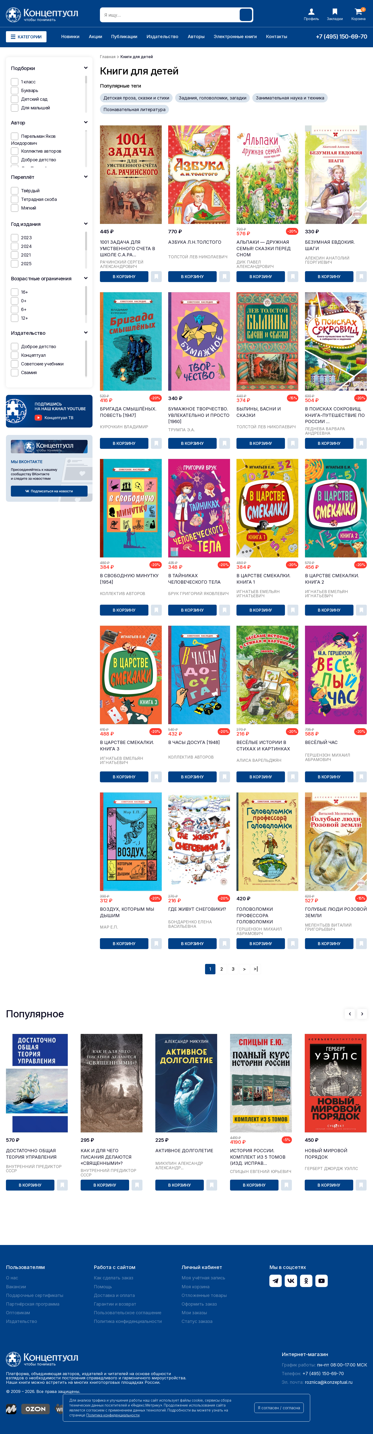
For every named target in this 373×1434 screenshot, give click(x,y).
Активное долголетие (184, 1150)
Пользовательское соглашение (127, 1312)
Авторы (196, 36)
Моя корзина (196, 1286)
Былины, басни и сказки (258, 412)
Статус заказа (197, 1321)
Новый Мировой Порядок (326, 1153)
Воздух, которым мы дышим (127, 912)
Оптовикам (18, 1312)
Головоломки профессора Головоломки (254, 915)
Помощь (103, 1286)
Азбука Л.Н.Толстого (194, 242)
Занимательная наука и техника (290, 97)
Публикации (124, 36)
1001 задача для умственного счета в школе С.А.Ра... (127, 248)
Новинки (70, 36)
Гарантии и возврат (115, 1304)
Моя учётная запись (203, 1277)
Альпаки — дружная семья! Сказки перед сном (263, 248)
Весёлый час (321, 742)
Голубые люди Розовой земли (336, 912)
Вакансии (16, 1286)
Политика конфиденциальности (128, 1321)
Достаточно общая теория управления (31, 1153)
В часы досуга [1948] (194, 742)
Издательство (162, 36)
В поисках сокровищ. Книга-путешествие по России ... (335, 415)
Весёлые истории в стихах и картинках (263, 745)
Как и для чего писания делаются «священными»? (106, 1157)
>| (256, 969)
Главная (108, 56)
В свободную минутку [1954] (129, 578)
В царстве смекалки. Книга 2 (332, 578)
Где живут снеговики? (197, 909)
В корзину (124, 276)
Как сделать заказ (113, 1277)
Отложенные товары (204, 1295)
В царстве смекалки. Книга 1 (263, 578)
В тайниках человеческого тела (194, 578)
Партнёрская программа (32, 1304)
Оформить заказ (199, 1304)
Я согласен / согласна (279, 1407)
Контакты (276, 36)
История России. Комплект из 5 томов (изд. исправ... (257, 1157)
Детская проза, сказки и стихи (136, 97)
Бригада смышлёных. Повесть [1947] (128, 412)
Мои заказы (194, 1312)
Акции (95, 36)
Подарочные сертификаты (34, 1295)
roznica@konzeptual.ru (328, 1382)
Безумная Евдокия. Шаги (330, 245)
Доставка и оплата (114, 1295)
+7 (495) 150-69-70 (341, 36)
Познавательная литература (134, 109)
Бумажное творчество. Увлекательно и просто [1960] (199, 415)
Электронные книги (235, 36)
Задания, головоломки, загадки (212, 97)
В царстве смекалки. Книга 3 (127, 745)
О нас (12, 1277)
